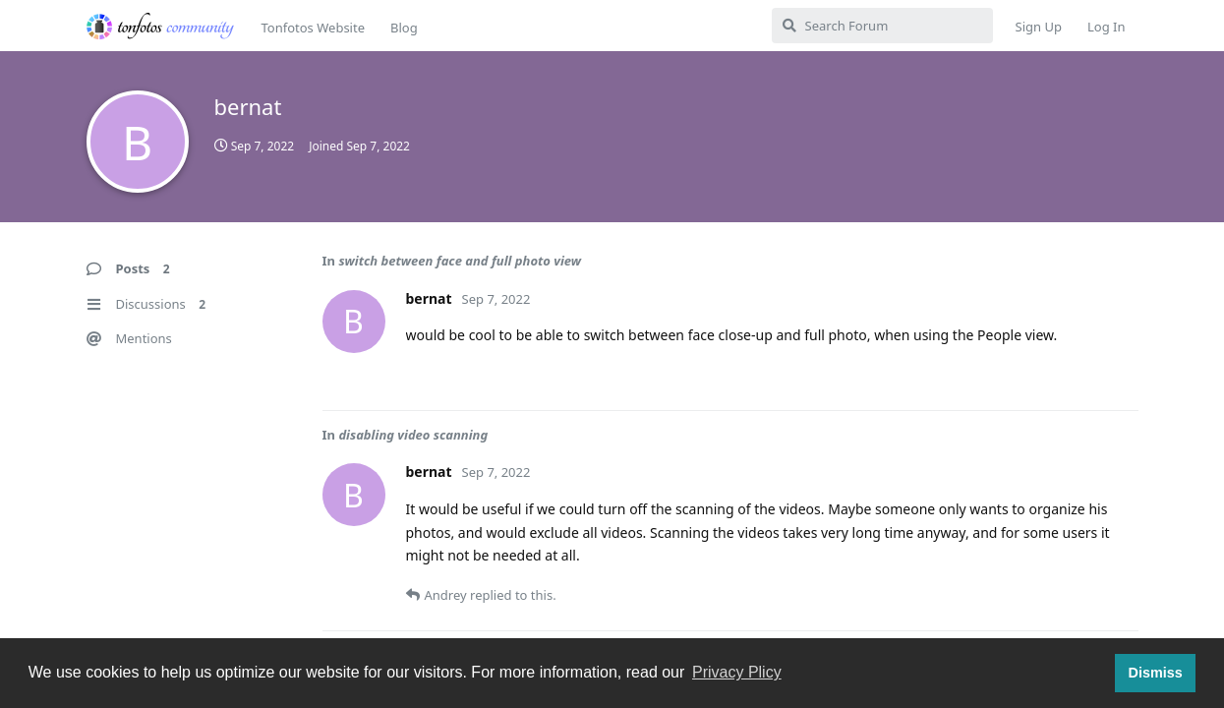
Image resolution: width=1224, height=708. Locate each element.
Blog (404, 27)
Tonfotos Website (313, 27)
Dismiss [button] (1155, 672)
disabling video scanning (413, 434)
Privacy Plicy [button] (737, 672)
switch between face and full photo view (459, 260)
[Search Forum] (882, 25)
